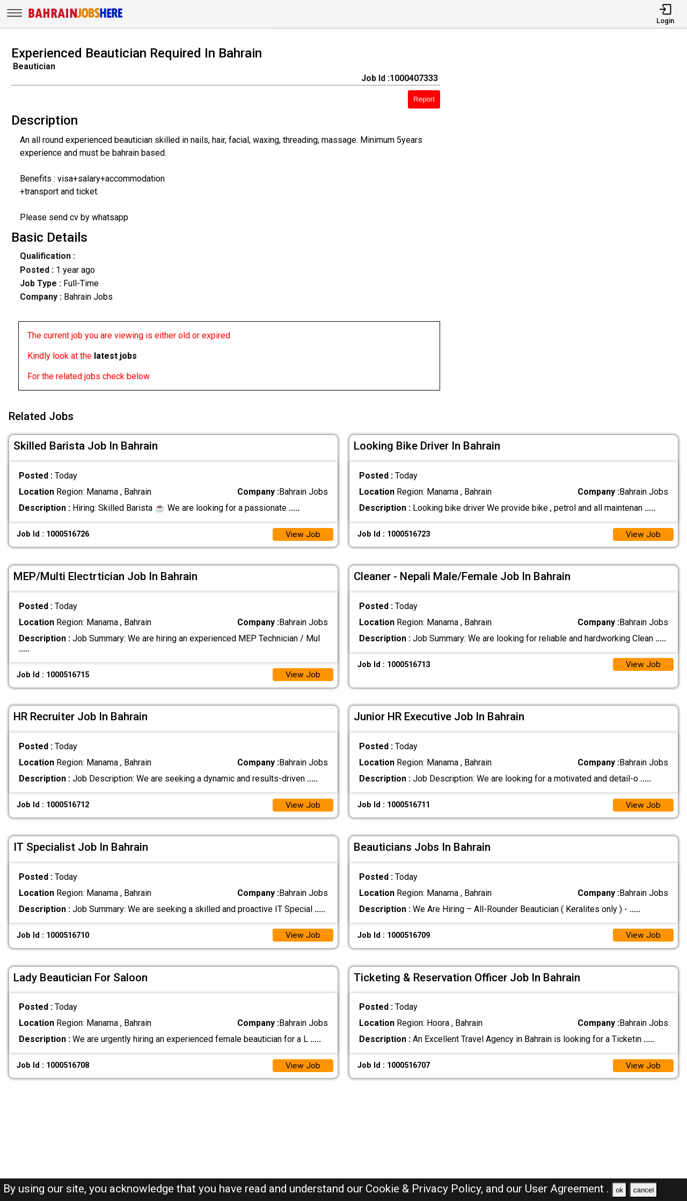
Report (424, 99)
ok (619, 1190)
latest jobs (115, 356)
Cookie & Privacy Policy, (426, 1188)
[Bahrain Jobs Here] (75, 17)
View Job (302, 531)
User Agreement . (567, 1188)
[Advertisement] (572, 221)
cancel (643, 1190)
